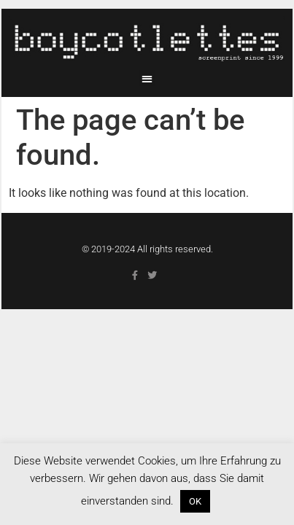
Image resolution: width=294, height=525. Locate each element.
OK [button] (195, 501)
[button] (147, 78)
